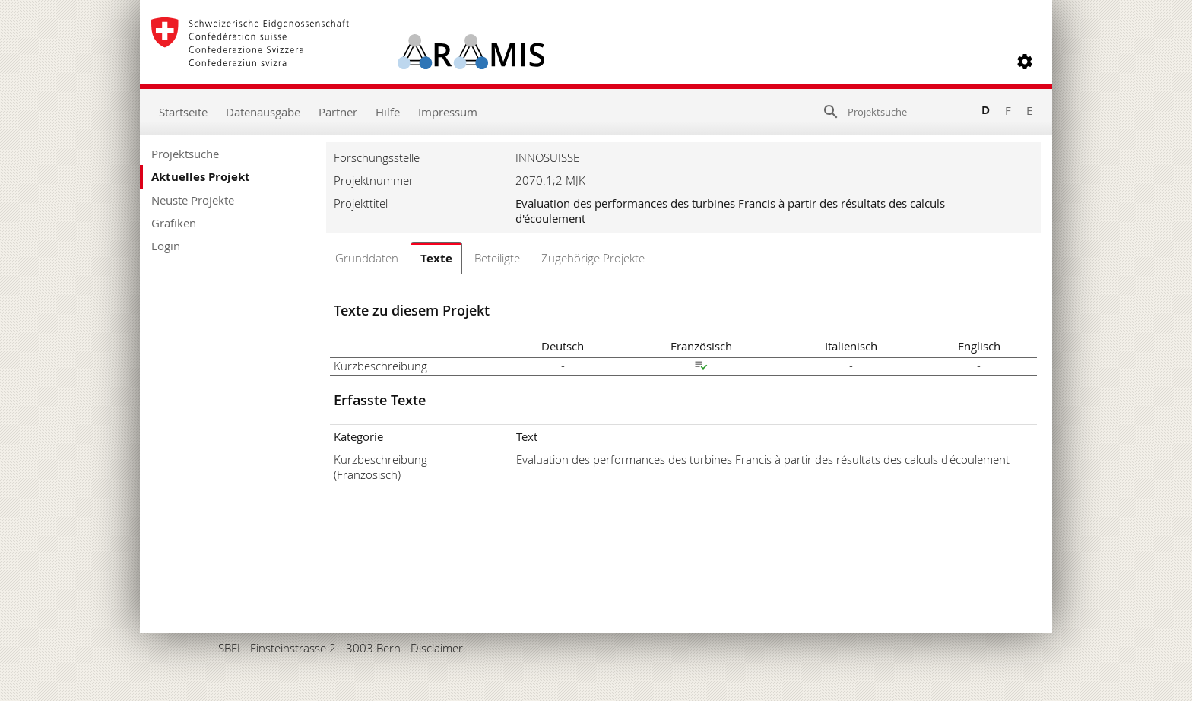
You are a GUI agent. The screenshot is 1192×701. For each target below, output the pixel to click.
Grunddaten (366, 257)
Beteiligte (497, 257)
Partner (338, 111)
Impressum (447, 111)
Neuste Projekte (192, 200)
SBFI (229, 647)
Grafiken (173, 222)
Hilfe (388, 111)
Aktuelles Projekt (200, 177)
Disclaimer (437, 647)
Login (165, 245)
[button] (1024, 61)
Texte (436, 258)
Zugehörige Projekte (593, 257)
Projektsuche (185, 153)
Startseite (183, 111)
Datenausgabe (263, 111)
